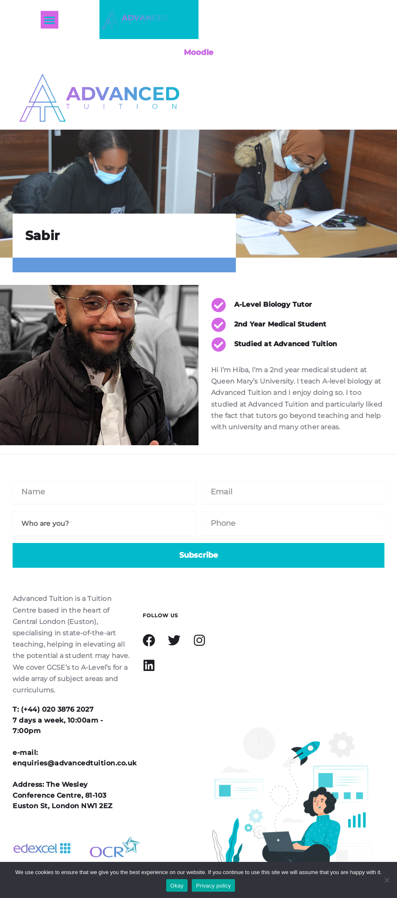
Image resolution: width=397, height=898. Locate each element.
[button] (49, 20)
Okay (176, 885)
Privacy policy (213, 885)
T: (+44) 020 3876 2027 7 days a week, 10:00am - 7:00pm (58, 720)
